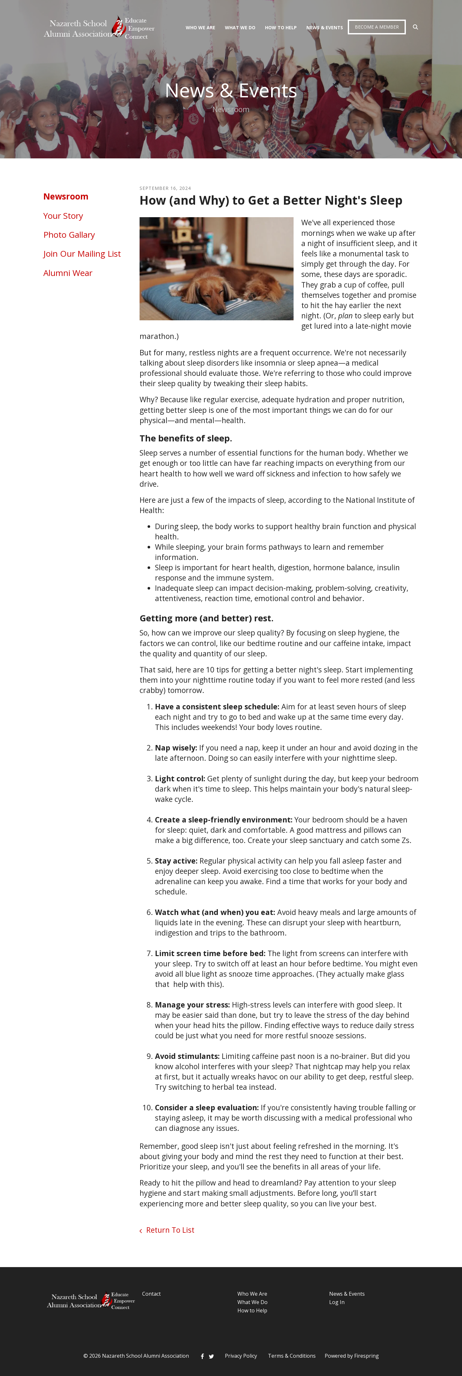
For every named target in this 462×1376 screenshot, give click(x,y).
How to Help (252, 1310)
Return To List (169, 1230)
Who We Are (200, 27)
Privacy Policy (241, 1355)
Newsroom (66, 196)
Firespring (366, 1355)
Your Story (63, 215)
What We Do (240, 27)
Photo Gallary (69, 234)
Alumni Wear (67, 273)
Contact (151, 1293)
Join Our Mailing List (82, 253)
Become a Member (377, 27)
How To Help (281, 27)
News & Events (324, 27)
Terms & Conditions (292, 1355)
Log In (337, 1302)
